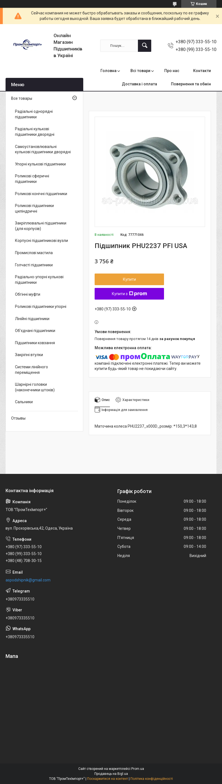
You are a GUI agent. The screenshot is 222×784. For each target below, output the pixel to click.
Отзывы (18, 418)
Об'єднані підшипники (35, 330)
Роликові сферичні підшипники (32, 179)
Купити (129, 279)
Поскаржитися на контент (107, 779)
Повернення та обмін (191, 84)
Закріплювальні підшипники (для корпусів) (40, 226)
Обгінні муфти (27, 294)
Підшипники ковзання (35, 343)
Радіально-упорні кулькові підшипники (39, 280)
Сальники (24, 402)
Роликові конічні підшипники (41, 193)
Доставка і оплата (139, 84)
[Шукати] (144, 46)
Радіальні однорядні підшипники (34, 114)
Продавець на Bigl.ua (111, 774)
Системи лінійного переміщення (31, 370)
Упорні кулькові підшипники (40, 164)
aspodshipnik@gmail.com (28, 580)
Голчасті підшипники (34, 265)
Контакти (202, 70)
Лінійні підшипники (32, 318)
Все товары (21, 98)
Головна (108, 70)
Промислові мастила (34, 253)
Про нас (171, 70)
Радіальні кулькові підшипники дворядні (34, 132)
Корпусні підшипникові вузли (41, 240)
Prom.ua (137, 769)
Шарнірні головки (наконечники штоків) (35, 387)
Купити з (129, 293)
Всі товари (140, 70)
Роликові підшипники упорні (40, 306)
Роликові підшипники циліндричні (34, 208)
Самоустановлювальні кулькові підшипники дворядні (43, 149)
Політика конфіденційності (151, 779)
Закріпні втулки (29, 355)
